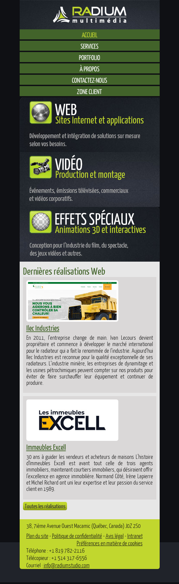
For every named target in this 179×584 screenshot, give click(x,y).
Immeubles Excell (46, 447)
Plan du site (37, 535)
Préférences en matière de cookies (110, 543)
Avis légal (115, 535)
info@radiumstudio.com (67, 565)
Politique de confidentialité (77, 535)
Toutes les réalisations (45, 506)
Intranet (135, 535)
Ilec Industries (42, 327)
